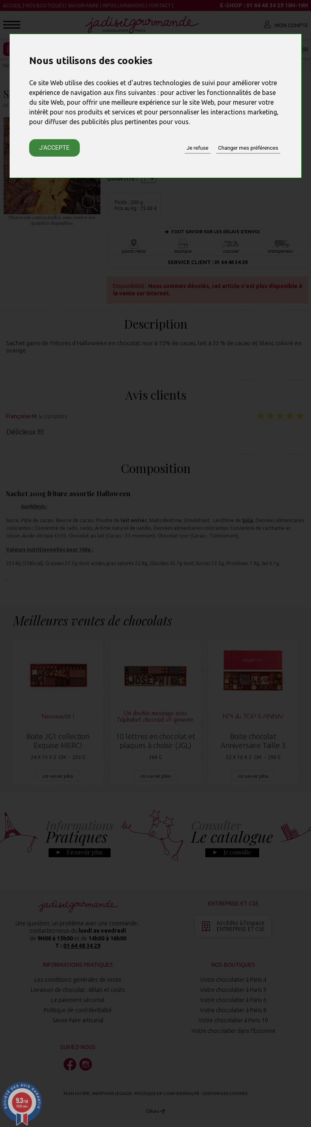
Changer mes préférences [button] (248, 148)
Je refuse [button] (198, 148)
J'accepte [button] (54, 147)
